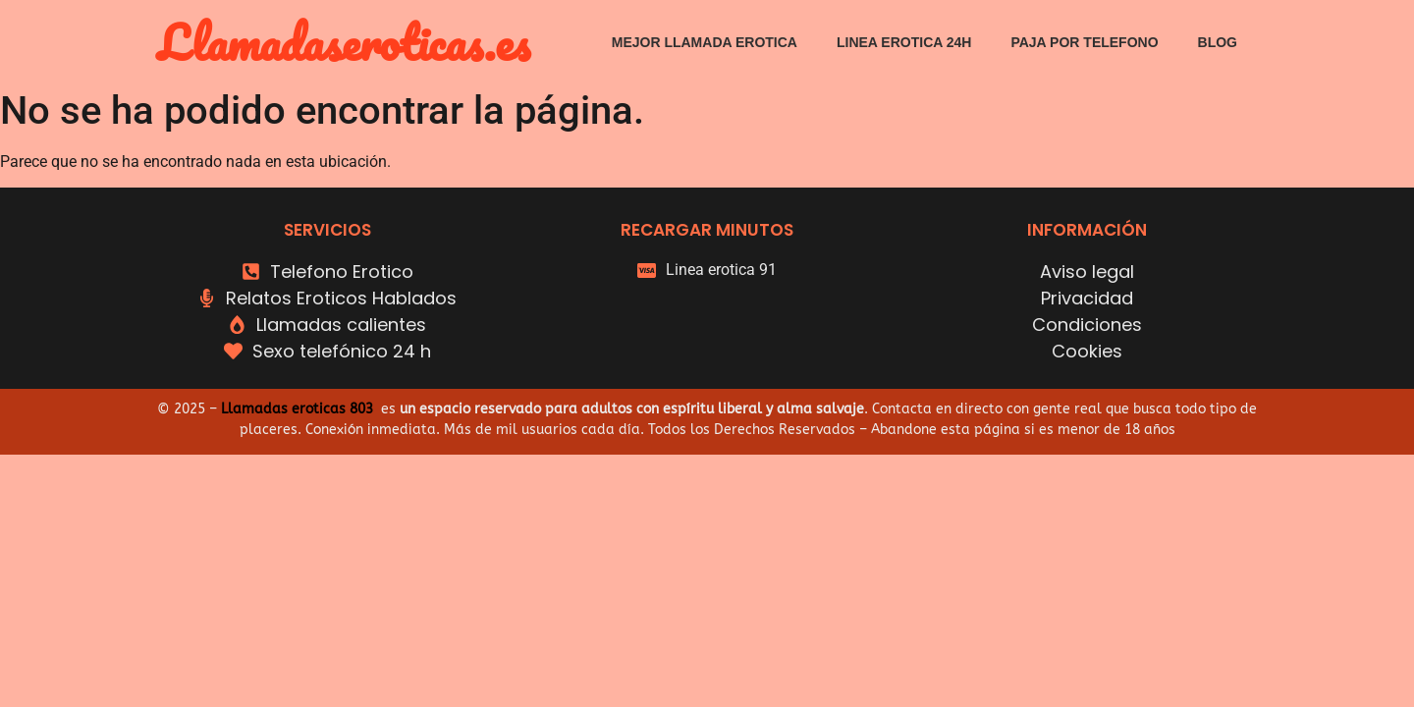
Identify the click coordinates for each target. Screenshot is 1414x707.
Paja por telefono (1084, 42)
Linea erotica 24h (904, 42)
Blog (1217, 42)
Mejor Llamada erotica (704, 42)
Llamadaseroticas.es (343, 42)
